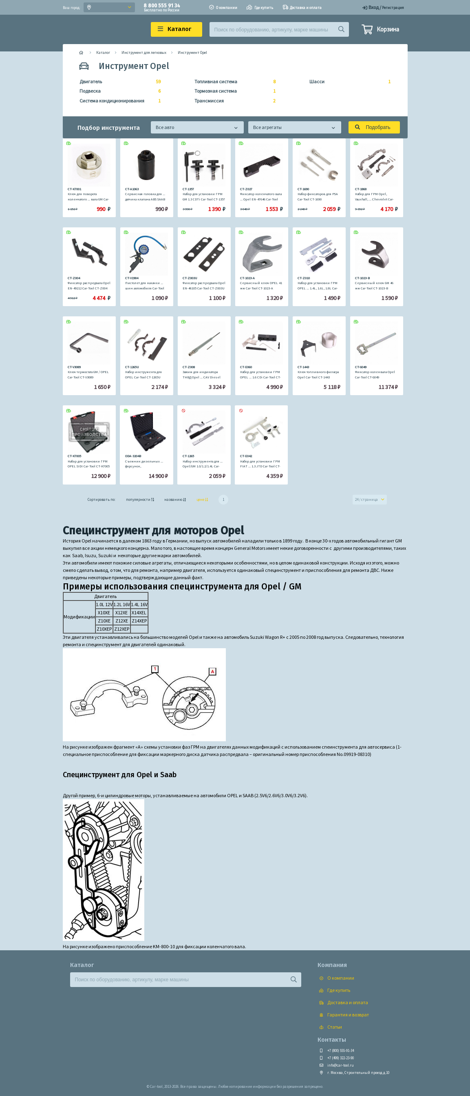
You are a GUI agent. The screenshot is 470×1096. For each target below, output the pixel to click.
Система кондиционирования (117, 101)
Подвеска (117, 91)
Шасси (347, 82)
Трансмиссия (232, 101)
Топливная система (232, 82)
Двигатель (117, 82)
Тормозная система (232, 91)
